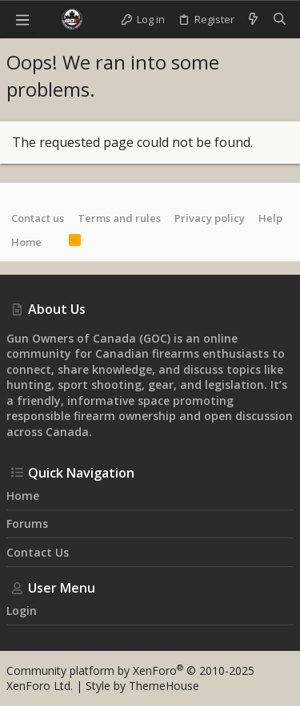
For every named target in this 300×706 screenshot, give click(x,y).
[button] (22, 19)
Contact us (37, 218)
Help (270, 218)
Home (26, 242)
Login (21, 610)
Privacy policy (209, 218)
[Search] (280, 19)
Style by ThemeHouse (142, 685)
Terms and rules (119, 218)
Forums (27, 523)
